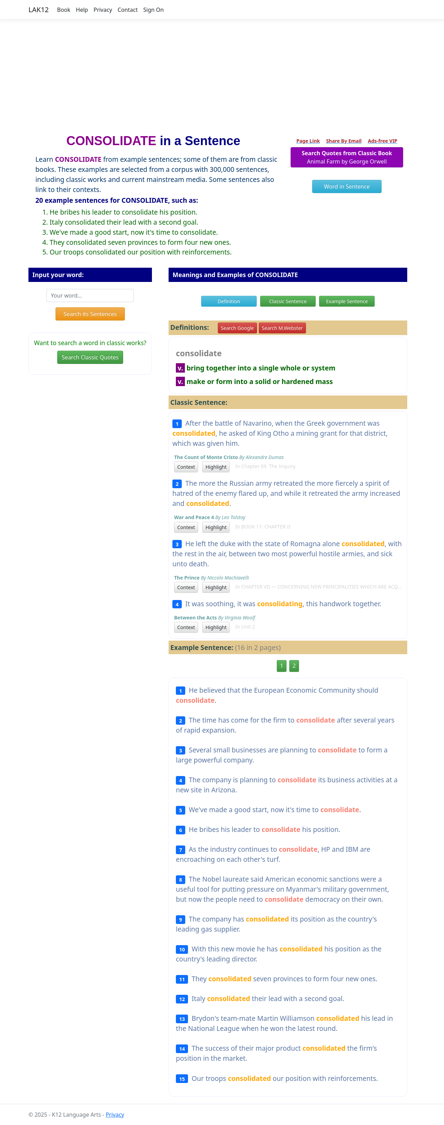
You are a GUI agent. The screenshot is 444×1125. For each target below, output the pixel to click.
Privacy (103, 10)
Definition (229, 301)
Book (63, 10)
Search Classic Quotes (90, 357)
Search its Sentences (90, 314)
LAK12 (38, 9)
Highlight (216, 467)
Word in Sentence (347, 186)
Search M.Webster (282, 328)
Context (186, 467)
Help (82, 10)
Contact (128, 10)
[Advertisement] (222, 74)
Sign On (153, 10)
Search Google (237, 328)
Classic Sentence (288, 301)
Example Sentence (347, 301)
